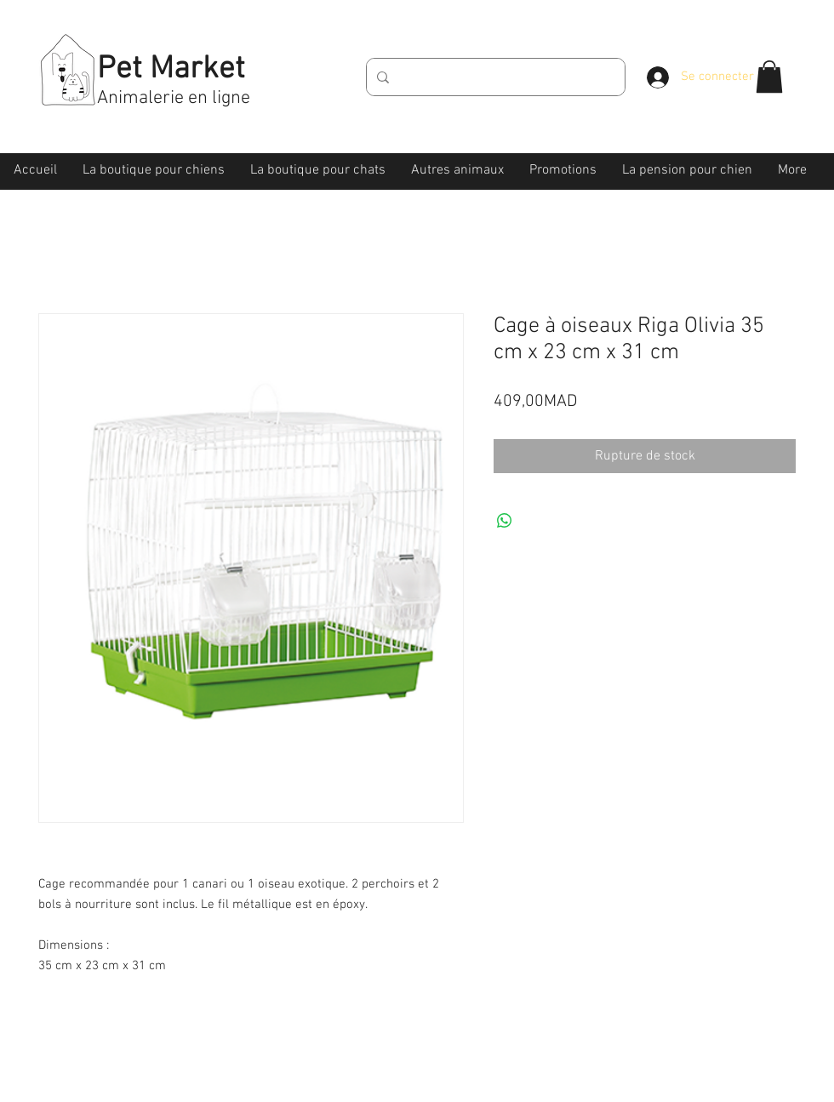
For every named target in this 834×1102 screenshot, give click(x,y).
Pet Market (171, 70)
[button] (769, 76)
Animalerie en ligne (173, 98)
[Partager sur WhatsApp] (504, 521)
